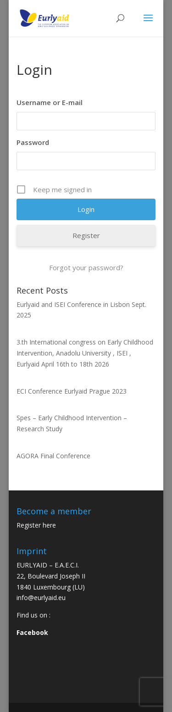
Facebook (32, 632)
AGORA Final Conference (53, 455)
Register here (36, 525)
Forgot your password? (86, 267)
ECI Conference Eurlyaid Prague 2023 (72, 391)
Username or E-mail (50, 102)
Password (33, 142)
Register (86, 235)
